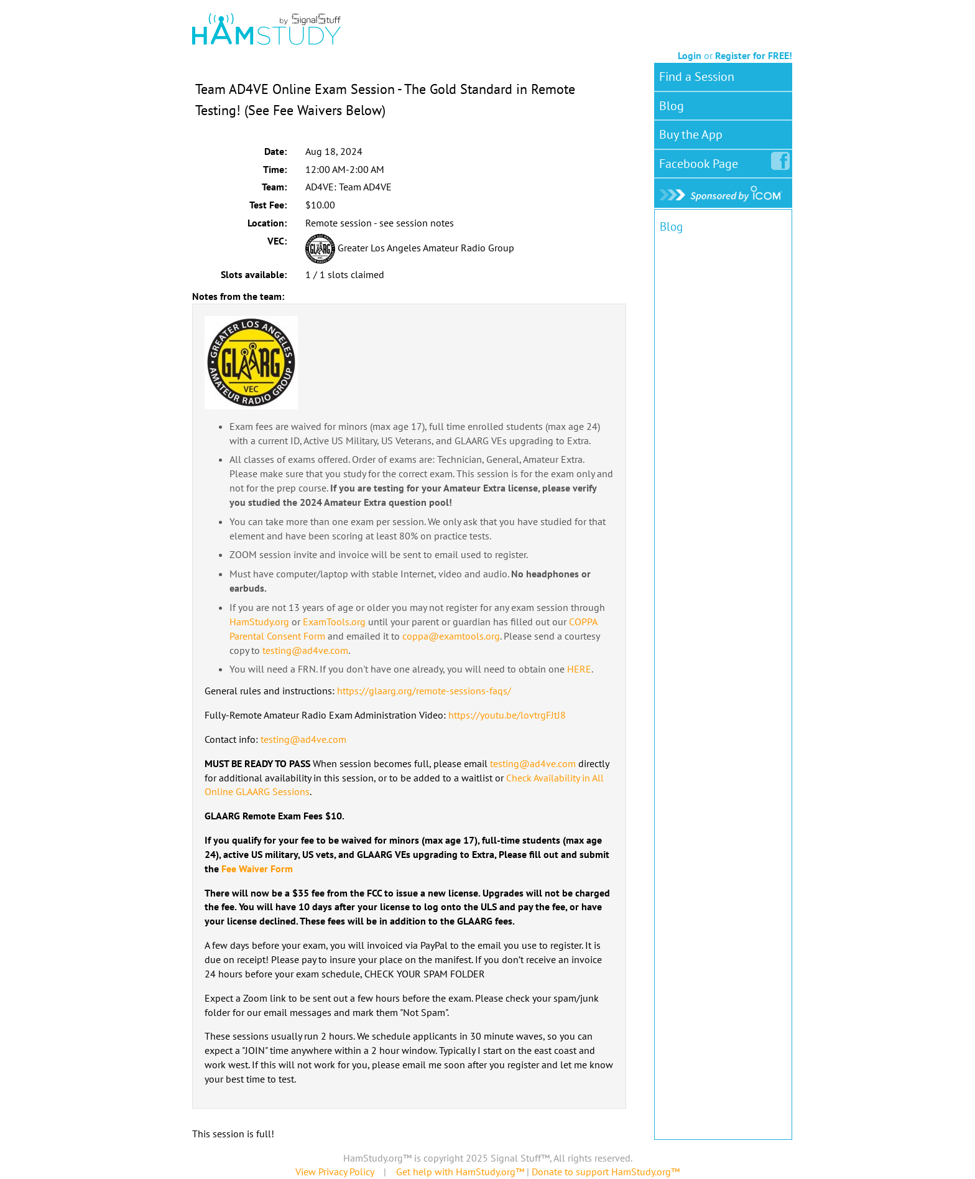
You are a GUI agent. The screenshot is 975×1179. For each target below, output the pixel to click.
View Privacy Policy (334, 1171)
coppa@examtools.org (451, 636)
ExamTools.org (334, 621)
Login (689, 55)
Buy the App (691, 134)
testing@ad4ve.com (305, 650)
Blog (671, 106)
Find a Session (696, 76)
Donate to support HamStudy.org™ (606, 1171)
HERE (579, 669)
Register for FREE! (753, 55)
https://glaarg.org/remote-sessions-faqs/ (424, 690)
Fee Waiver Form (257, 868)
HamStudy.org (259, 621)
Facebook (701, 161)
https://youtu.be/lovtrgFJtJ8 (507, 715)
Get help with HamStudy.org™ (460, 1171)
